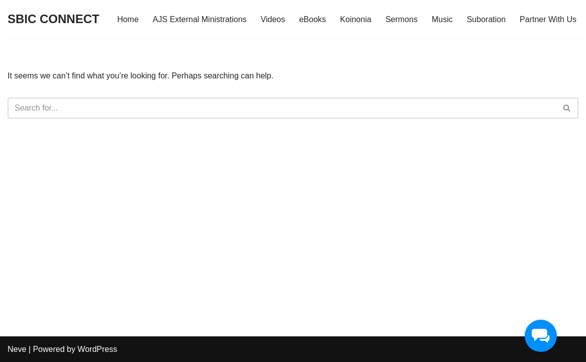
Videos (273, 19)
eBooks (312, 19)
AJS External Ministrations (200, 19)
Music (442, 19)
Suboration (486, 19)
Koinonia (355, 19)
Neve (17, 349)
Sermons (401, 19)
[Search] (282, 108)
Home (128, 19)
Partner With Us (548, 19)
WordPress (97, 349)
